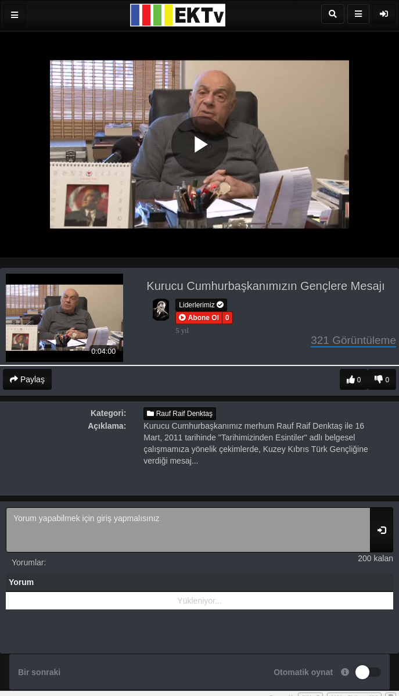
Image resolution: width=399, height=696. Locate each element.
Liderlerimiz (201, 305)
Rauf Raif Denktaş (180, 414)
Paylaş (27, 379)
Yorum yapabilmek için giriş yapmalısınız (188, 530)
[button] (198, 317)
